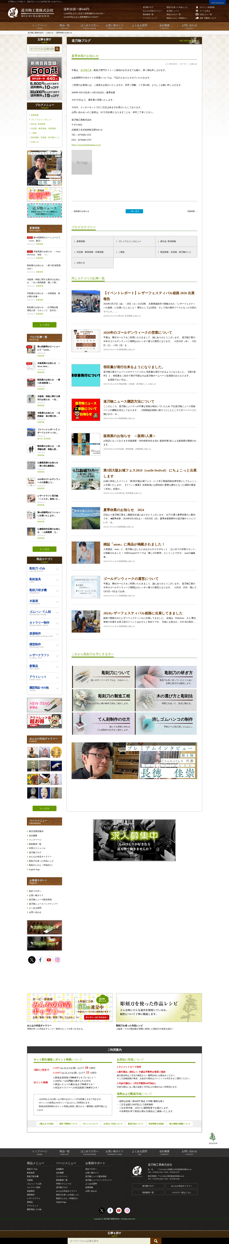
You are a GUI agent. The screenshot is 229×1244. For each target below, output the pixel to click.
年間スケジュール (37, 848)
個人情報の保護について (179, 1124)
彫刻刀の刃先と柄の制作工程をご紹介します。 (101, 699)
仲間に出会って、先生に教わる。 (164, 699)
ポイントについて (90, 1124)
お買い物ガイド (114, 27)
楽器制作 (31, 1191)
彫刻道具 (31, 1173)
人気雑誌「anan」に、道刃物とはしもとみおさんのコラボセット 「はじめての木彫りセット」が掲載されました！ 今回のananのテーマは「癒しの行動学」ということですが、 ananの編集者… (134, 552)
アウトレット (32, 1206)
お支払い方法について (113, 1124)
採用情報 (89, 1187)
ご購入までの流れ (46, 1124)
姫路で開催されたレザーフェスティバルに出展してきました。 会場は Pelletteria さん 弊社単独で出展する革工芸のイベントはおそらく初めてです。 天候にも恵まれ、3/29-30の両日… (134, 621)
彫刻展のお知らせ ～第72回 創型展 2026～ (44, 268)
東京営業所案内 (36, 831)
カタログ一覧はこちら (181, 1192)
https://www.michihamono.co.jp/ (86, 145)
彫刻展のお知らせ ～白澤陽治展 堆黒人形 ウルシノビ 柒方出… (44, 310)
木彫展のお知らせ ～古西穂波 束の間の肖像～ (44, 296)
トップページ (39, 27)
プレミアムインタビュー (129, 241)
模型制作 (31, 1195)
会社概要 (164, 27)
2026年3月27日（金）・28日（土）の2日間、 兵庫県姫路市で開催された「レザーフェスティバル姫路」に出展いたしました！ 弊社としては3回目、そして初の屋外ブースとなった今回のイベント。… (134, 304)
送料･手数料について (68, 1124)
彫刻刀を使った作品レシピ (41, 861)
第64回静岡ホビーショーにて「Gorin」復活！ (44, 240)
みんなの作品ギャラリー (40, 856)
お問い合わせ (189, 27)
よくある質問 (139, 27)
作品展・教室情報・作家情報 (90, 252)
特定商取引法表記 (156, 1124)
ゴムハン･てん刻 (34, 1184)
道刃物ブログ (35, 852)
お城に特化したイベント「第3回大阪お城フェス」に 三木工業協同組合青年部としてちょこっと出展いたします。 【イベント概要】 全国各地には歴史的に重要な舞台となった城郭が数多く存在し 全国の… (134, 481)
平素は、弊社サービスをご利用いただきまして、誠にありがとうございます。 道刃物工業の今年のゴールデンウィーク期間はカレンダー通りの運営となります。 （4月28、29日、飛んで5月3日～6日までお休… (134, 587)
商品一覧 (64, 27)
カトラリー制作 (33, 1187)
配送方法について (135, 1124)
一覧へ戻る (134, 211)
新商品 (30, 1202)
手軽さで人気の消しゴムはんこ (164, 722)
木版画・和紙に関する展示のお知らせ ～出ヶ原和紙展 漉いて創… (44, 282)
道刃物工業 (86, 70)
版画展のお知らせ (81, 211)
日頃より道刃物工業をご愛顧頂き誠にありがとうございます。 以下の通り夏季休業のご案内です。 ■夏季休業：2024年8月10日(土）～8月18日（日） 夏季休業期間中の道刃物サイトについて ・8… (134, 518)
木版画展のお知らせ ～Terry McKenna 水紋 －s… (44, 254)
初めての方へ (35, 891)
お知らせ (81, 262)
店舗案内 (60, 1169)
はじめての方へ (89, 27)
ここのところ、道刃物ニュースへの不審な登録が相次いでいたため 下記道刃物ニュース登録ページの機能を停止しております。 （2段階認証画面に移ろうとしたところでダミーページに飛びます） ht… (134, 410)
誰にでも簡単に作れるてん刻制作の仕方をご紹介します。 (101, 723)
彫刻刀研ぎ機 (32, 1176)
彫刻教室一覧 (35, 844)
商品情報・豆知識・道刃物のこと (175, 252)
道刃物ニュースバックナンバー (43, 904)
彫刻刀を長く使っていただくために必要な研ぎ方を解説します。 (164, 677)
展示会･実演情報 (168, 241)
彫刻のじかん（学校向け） (41, 865)
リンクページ (35, 840)
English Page (34, 869)
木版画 (30, 1180)
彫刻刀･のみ (32, 1169)
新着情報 (81, 241)
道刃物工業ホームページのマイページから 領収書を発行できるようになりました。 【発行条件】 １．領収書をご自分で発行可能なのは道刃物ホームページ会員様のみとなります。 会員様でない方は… (134, 375)
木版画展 (191, 211)
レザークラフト (33, 1198)
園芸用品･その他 (34, 1209)
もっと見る (44, 325)
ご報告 (121, 252)
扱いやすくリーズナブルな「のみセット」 (101, 675)
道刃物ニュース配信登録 (40, 899)
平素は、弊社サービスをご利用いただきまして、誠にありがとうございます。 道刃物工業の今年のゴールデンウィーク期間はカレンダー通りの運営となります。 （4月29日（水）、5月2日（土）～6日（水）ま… (134, 341)
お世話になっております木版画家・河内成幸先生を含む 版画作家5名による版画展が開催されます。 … (134, 444)
